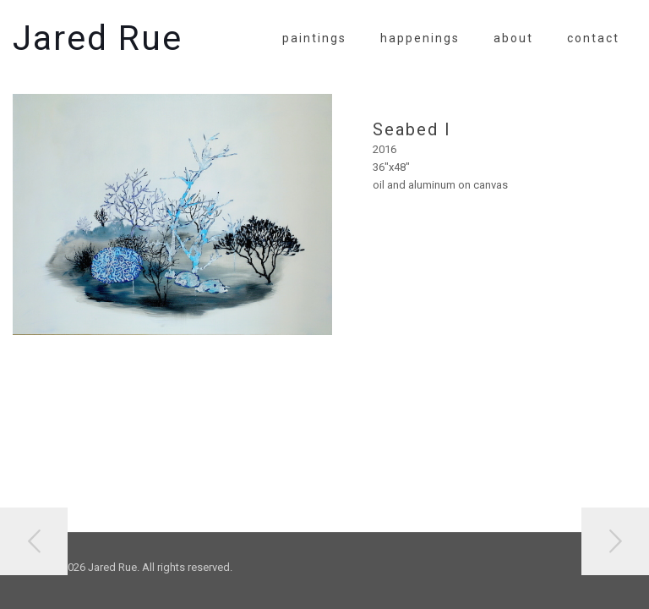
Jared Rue (98, 38)
